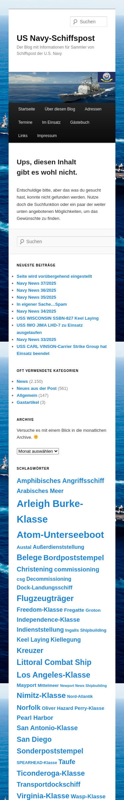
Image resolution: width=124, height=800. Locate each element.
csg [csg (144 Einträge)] (21, 579)
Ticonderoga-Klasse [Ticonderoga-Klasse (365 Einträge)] (51, 773)
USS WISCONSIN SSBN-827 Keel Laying (58, 318)
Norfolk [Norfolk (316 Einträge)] (29, 707)
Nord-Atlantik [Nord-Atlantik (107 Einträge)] (80, 696)
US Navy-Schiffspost (56, 38)
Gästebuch (79, 122)
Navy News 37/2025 (36, 283)
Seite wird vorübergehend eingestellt (54, 276)
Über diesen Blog (60, 109)
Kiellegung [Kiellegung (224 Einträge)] (66, 639)
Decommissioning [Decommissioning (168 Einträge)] (48, 579)
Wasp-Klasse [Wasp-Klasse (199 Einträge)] (88, 796)
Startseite (26, 109)
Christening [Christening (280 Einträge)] (35, 569)
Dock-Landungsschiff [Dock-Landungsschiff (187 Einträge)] (44, 587)
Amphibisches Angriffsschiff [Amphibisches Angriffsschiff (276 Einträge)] (60, 480)
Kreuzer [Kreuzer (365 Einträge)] (30, 650)
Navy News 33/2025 (36, 339)
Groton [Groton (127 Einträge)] (93, 610)
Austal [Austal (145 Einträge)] (24, 547)
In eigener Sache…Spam (42, 304)
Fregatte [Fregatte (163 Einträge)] (74, 610)
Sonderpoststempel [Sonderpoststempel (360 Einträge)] (50, 751)
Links (22, 135)
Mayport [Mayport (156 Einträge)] (26, 685)
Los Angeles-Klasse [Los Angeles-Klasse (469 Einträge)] (54, 675)
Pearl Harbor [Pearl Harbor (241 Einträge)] (35, 717)
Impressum (47, 135)
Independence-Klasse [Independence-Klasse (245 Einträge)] (48, 619)
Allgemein (27, 395)
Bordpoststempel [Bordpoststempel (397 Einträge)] (73, 558)
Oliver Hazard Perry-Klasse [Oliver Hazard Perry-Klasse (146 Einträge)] (73, 708)
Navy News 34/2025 (36, 311)
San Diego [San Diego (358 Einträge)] (34, 739)
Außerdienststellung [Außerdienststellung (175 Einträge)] (58, 547)
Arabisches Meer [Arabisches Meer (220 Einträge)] (40, 491)
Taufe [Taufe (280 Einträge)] (67, 761)
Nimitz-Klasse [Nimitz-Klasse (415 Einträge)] (41, 695)
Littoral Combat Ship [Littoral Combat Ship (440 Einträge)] (54, 662)
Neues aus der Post (37, 388)
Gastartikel (28, 402)
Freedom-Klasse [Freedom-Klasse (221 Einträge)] (40, 609)
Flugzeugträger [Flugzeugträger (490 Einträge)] (45, 598)
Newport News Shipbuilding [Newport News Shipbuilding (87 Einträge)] (83, 686)
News (22, 381)
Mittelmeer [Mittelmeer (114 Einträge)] (48, 685)
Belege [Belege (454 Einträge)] (29, 557)
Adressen (93, 109)
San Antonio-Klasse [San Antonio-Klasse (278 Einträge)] (47, 727)
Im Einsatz (51, 122)
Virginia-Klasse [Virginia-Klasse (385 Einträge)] (43, 796)
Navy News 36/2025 (36, 290)
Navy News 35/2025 (36, 297)
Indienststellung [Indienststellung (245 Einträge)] (40, 629)
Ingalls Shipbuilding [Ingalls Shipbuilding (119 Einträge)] (85, 630)
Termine (25, 122)
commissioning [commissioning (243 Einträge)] (76, 569)
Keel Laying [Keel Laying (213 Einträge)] (33, 639)
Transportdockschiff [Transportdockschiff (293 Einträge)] (48, 784)
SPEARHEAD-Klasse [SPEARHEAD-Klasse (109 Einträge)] (37, 762)
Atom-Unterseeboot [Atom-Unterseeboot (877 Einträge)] (60, 534)
